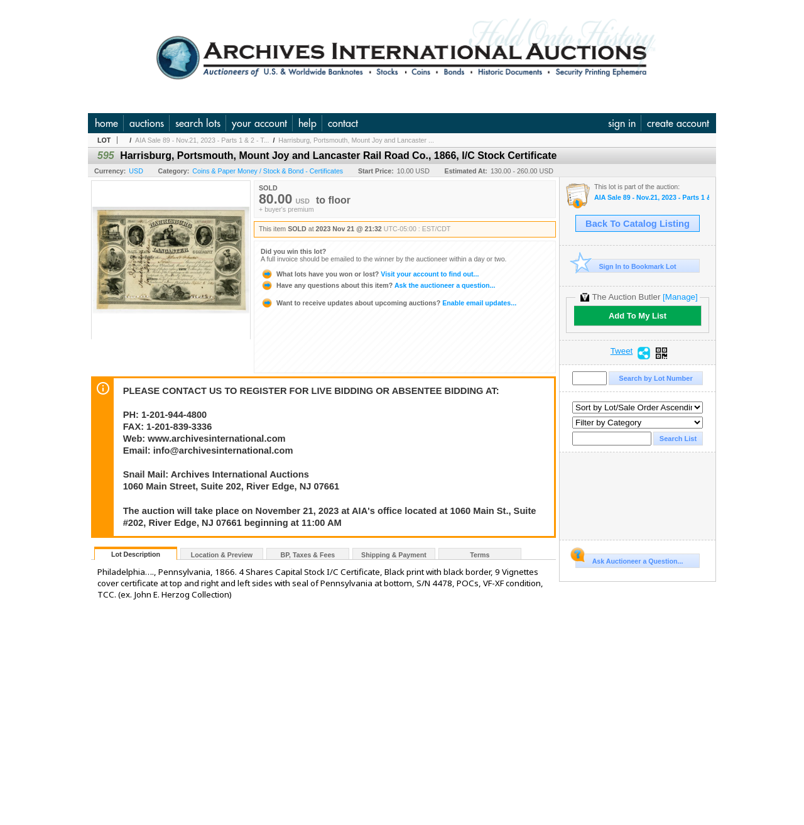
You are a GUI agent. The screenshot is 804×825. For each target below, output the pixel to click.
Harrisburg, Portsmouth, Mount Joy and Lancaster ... (356, 140)
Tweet (622, 351)
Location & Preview (222, 555)
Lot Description (135, 554)
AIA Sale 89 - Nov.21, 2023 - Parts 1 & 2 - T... (202, 140)
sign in (622, 123)
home (106, 123)
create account (678, 123)
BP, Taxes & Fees (308, 555)
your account (259, 123)
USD (136, 171)
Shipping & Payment (393, 555)
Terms (479, 555)
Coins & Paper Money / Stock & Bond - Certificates (267, 171)
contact (343, 123)
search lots (197, 123)
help (307, 123)
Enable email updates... (388, 303)
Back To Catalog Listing (637, 224)
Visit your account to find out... (370, 274)
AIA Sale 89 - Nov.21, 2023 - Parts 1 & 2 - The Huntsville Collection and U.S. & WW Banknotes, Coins (651, 197)
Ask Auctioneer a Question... (629, 559)
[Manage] (680, 297)
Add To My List (637, 315)
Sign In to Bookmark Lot (625, 266)
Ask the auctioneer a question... (378, 285)
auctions (146, 123)
